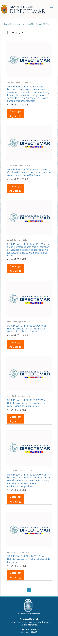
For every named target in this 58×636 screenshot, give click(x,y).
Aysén (38, 24)
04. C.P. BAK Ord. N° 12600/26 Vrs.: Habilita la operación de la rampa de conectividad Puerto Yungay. (26, 328)
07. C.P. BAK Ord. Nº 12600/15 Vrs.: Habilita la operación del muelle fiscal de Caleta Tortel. (28, 559)
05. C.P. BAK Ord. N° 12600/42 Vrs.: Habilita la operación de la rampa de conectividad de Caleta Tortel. (26, 403)
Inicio (6, 24)
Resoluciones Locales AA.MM (22, 24)
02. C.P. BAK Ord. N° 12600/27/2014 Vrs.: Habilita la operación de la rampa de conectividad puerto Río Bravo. (29, 172)
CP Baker (47, 24)
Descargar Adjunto (15, 113)
